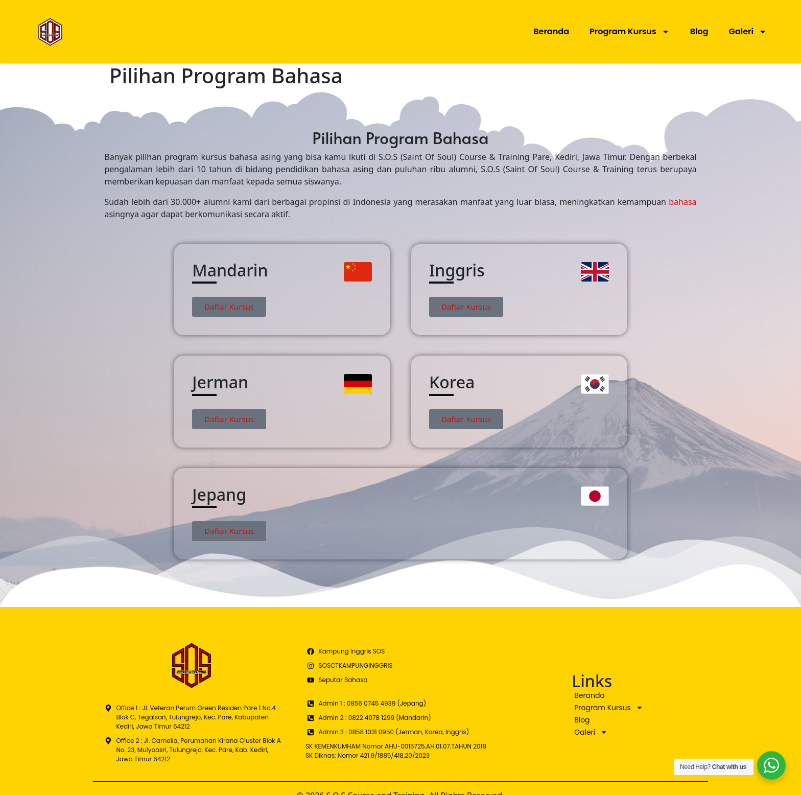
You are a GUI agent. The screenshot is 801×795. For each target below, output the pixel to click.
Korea (452, 382)
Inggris (457, 270)
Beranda (551, 31)
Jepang (219, 494)
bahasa (682, 201)
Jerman (220, 382)
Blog (699, 31)
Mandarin (230, 270)
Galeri (748, 31)
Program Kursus (630, 31)
